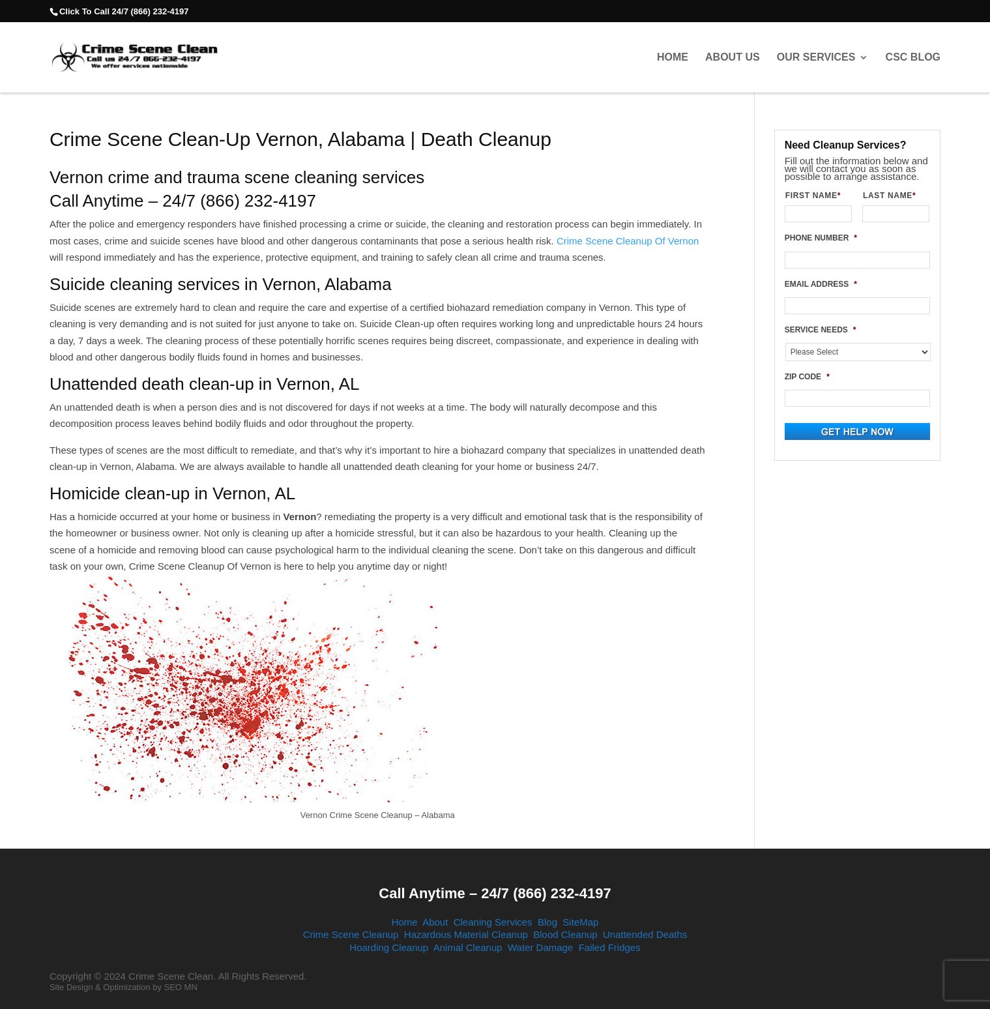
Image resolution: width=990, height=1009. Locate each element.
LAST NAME (894, 195)
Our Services (816, 57)
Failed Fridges (610, 947)
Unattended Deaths (645, 934)
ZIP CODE (807, 376)
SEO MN (180, 987)
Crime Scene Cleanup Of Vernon (628, 240)
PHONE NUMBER (821, 237)
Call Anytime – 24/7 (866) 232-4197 (495, 893)
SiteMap (580, 922)
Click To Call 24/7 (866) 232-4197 (123, 11)
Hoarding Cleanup (388, 947)
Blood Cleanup (565, 934)
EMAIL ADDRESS (821, 284)
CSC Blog (913, 57)
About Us (732, 57)
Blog (547, 922)
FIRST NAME (818, 195)
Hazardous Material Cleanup (466, 934)
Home (672, 57)
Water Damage (540, 947)
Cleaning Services (493, 922)
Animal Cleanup (467, 947)
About (435, 922)
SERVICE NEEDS (820, 329)
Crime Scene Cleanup (351, 934)
